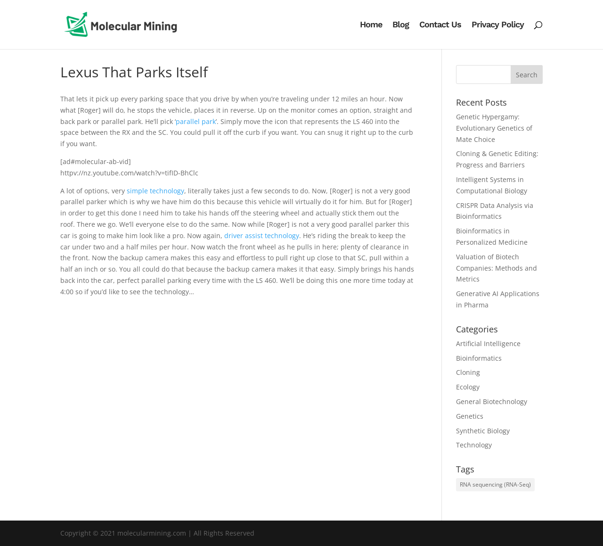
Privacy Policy (498, 25)
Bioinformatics (479, 358)
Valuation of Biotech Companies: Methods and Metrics (496, 268)
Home (371, 25)
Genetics (469, 416)
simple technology (155, 190)
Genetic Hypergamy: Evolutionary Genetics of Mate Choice (494, 128)
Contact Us (440, 25)
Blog (400, 25)
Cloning (468, 372)
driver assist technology (261, 235)
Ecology (468, 386)
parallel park (196, 121)
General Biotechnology (491, 401)
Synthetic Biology (483, 430)
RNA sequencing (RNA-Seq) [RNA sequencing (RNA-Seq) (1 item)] (495, 484)
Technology (474, 444)
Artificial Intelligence (488, 343)
